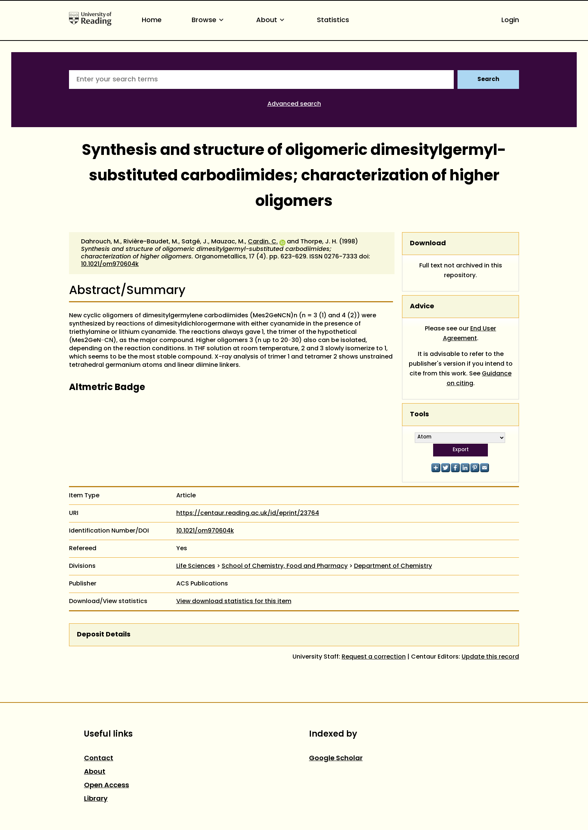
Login (510, 20)
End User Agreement (469, 334)
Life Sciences (195, 566)
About (271, 20)
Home (152, 20)
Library (96, 799)
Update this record (490, 657)
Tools (419, 414)
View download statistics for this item (233, 601)
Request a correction (374, 657)
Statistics (333, 20)
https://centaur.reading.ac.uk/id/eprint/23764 (247, 513)
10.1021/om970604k (110, 264)
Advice (422, 306)
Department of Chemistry (393, 566)
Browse (209, 20)
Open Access (106, 785)
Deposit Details (103, 635)
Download (428, 243)
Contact (98, 758)
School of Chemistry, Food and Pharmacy (285, 566)
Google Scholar (336, 758)
